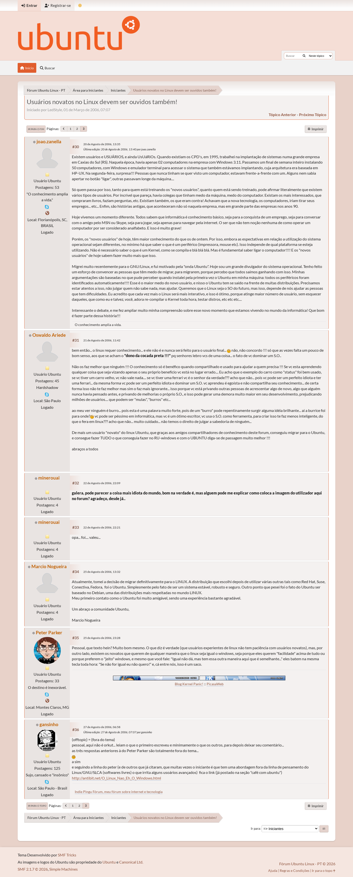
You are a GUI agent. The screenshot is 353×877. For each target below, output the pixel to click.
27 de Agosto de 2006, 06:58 (101, 727)
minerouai (49, 478)
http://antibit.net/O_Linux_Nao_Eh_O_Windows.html (116, 778)
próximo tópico (312, 114)
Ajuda (272, 870)
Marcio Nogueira (49, 566)
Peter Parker (49, 632)
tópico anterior (282, 114)
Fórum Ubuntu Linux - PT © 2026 (307, 863)
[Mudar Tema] (80, 5)
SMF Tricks (67, 855)
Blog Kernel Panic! (189, 684)
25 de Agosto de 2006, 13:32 (101, 571)
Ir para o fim (36, 129)
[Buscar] (304, 55)
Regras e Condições (294, 870)
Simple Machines (63, 869)
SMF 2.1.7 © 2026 (33, 869)
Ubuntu (109, 862)
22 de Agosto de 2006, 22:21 (101, 527)
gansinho (48, 724)
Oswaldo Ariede (49, 335)
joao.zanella (49, 141)
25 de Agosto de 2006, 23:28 (101, 637)
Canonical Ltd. (131, 862)
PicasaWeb (215, 684)
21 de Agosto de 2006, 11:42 (101, 340)
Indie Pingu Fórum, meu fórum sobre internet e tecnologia (119, 792)
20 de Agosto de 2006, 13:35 (101, 144)
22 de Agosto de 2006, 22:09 (101, 483)
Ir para (255, 828)
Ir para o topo (37, 805)
